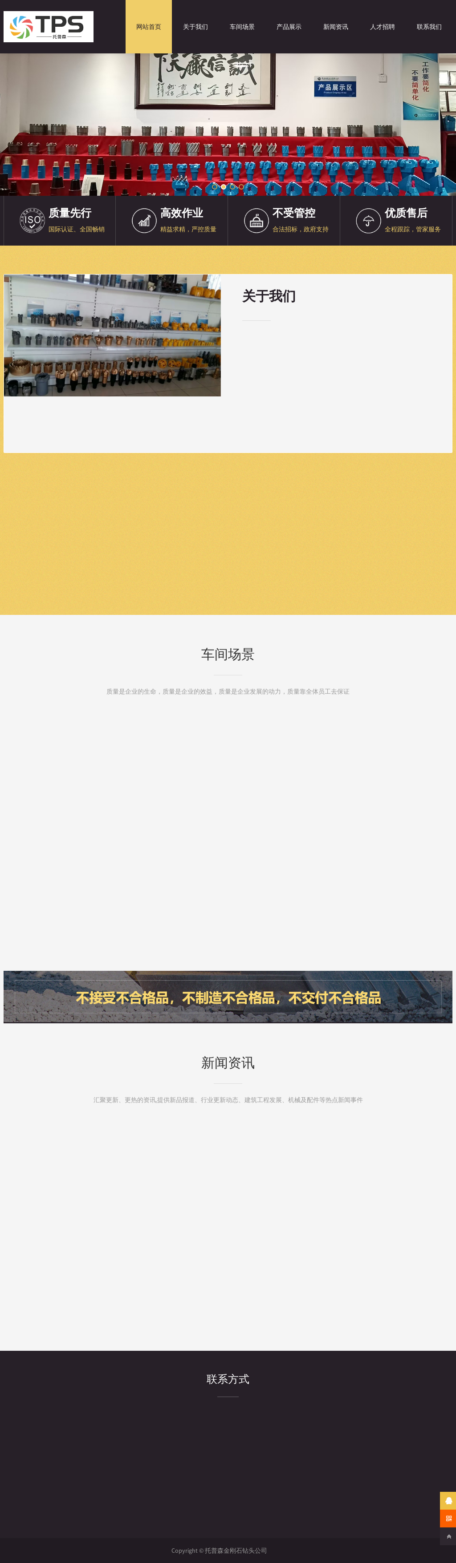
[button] (214, 187)
